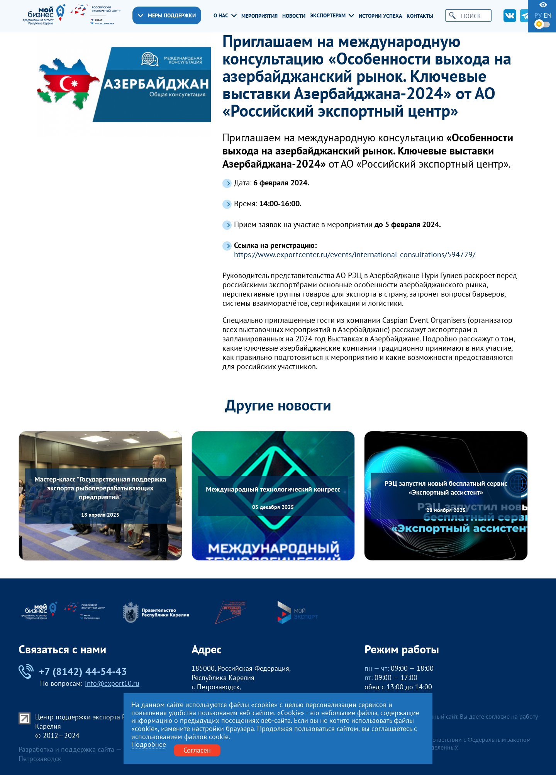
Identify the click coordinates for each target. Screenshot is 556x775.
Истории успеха (380, 16)
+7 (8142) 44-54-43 (73, 671)
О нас (225, 15)
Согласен (197, 750)
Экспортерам (332, 15)
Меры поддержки (167, 15)
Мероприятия (259, 16)
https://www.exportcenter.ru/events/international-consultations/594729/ (354, 254)
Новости (293, 16)
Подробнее (148, 745)
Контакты (420, 16)
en (547, 15)
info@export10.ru (112, 683)
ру (538, 15)
